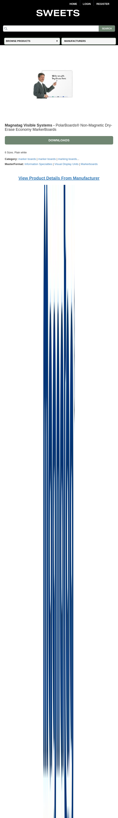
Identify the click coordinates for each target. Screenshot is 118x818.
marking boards (67, 159)
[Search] (59, 28)
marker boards (27, 159)
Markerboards (89, 164)
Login (87, 4)
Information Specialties (38, 164)
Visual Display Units (66, 164)
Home (73, 4)
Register (103, 4)
